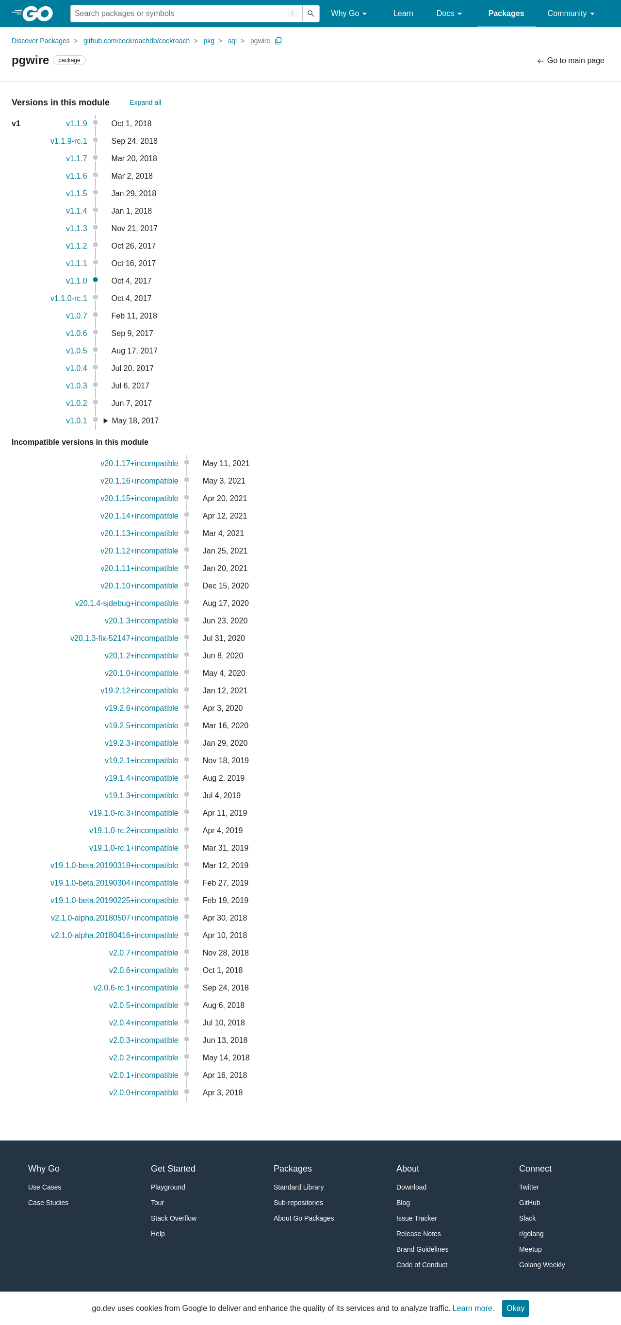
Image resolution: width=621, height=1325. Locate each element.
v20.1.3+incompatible (142, 621)
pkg (208, 41)
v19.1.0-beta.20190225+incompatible (114, 900)
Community (573, 13)
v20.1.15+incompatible (139, 498)
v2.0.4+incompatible (144, 1023)
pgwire (260, 41)
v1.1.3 (76, 228)
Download (411, 1187)
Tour (157, 1203)
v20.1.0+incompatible (142, 673)
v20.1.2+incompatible (142, 656)
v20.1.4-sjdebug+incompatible (127, 603)
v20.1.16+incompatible (139, 481)
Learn (403, 13)
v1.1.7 (76, 158)
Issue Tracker (416, 1218)
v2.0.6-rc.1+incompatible (136, 988)
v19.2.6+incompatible (142, 708)
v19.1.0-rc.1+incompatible (134, 848)
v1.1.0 (76, 281)
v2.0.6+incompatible (144, 970)
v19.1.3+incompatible (142, 795)
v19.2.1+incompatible (142, 760)
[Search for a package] (186, 13)
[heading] (41, 13)
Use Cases (44, 1187)
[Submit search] (311, 13)
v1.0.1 (76, 421)
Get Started (173, 1169)
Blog (403, 1203)
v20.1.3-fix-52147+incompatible (124, 638)
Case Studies (48, 1203)
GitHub (529, 1203)
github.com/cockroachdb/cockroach (136, 41)
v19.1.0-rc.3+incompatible (134, 813)
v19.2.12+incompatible (139, 691)
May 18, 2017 (135, 421)
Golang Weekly (542, 1265)
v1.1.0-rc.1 (68, 298)
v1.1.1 (76, 263)
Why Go (350, 13)
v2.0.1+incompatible (144, 1075)
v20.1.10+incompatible (139, 586)
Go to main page (570, 61)
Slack (527, 1218)
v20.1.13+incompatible (139, 533)
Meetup (530, 1249)
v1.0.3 (76, 386)
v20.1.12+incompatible (139, 551)
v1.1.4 (76, 211)
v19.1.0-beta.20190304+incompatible (114, 883)
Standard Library (299, 1187)
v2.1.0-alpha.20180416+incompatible (115, 935)
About (407, 1169)
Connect (535, 1169)
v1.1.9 (76, 123)
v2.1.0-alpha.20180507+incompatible (115, 918)
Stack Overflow (173, 1218)
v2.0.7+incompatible (144, 953)
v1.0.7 (76, 316)
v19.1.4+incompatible (142, 778)
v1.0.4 (76, 368)
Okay (515, 1308)
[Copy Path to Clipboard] (278, 40)
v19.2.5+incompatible (142, 725)
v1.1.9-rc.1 (68, 141)
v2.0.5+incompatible (144, 1005)
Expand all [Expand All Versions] (145, 102)
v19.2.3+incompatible (142, 743)
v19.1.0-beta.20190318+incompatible (114, 865)
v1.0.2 (76, 403)
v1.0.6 (76, 333)
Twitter (529, 1187)
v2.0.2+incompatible (144, 1058)
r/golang (531, 1234)
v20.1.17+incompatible (139, 463)
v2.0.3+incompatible (144, 1040)
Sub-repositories (298, 1203)
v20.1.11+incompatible (139, 568)
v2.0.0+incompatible (144, 1093)
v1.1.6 (76, 176)
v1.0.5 (76, 351)
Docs (451, 13)
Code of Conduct (421, 1265)
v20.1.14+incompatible (139, 516)
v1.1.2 (76, 246)
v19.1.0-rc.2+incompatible (134, 830)
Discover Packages (41, 41)
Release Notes (418, 1234)
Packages (506, 13)
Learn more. (473, 1308)
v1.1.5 (76, 193)
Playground (168, 1187)
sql (232, 41)
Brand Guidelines (422, 1249)
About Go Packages (304, 1218)
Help (158, 1234)
